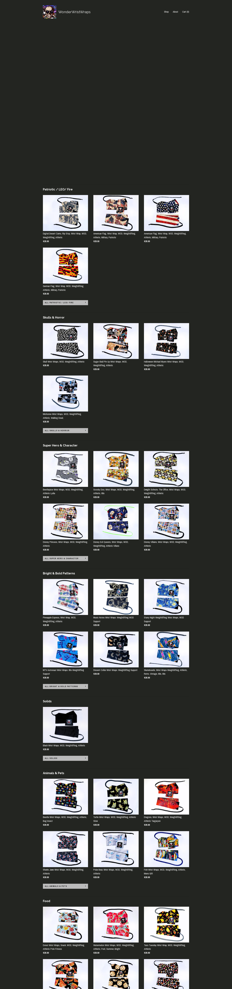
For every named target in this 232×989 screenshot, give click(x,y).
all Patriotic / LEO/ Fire (59, 146)
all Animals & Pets (56, 730)
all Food (50, 858)
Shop (166, 11)
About (175, 11)
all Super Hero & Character (62, 402)
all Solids (51, 602)
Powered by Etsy (172, 973)
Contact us (48, 977)
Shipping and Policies (52, 973)
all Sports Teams (55, 933)
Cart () (185, 11)
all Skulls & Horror (57, 274)
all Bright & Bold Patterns (61, 530)
